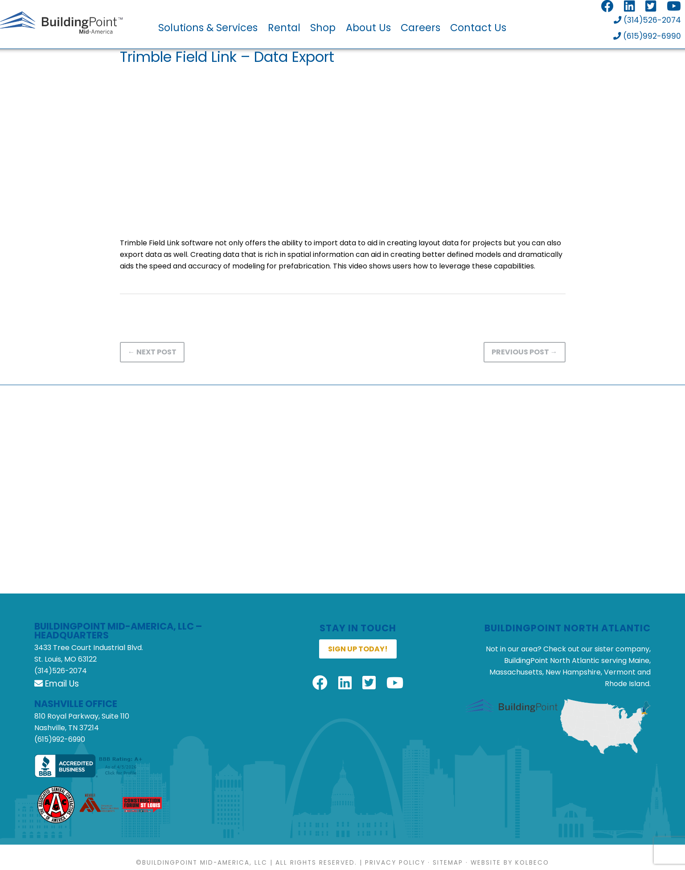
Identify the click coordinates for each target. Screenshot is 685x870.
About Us (368, 28)
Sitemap (448, 864)
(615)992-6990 (646, 38)
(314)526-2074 (646, 21)
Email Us (56, 685)
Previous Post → (525, 353)
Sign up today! (358, 650)
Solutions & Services (208, 28)
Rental (284, 28)
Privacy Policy (395, 864)
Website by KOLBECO (510, 864)
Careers (420, 28)
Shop (323, 28)
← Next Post (152, 353)
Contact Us (478, 28)
